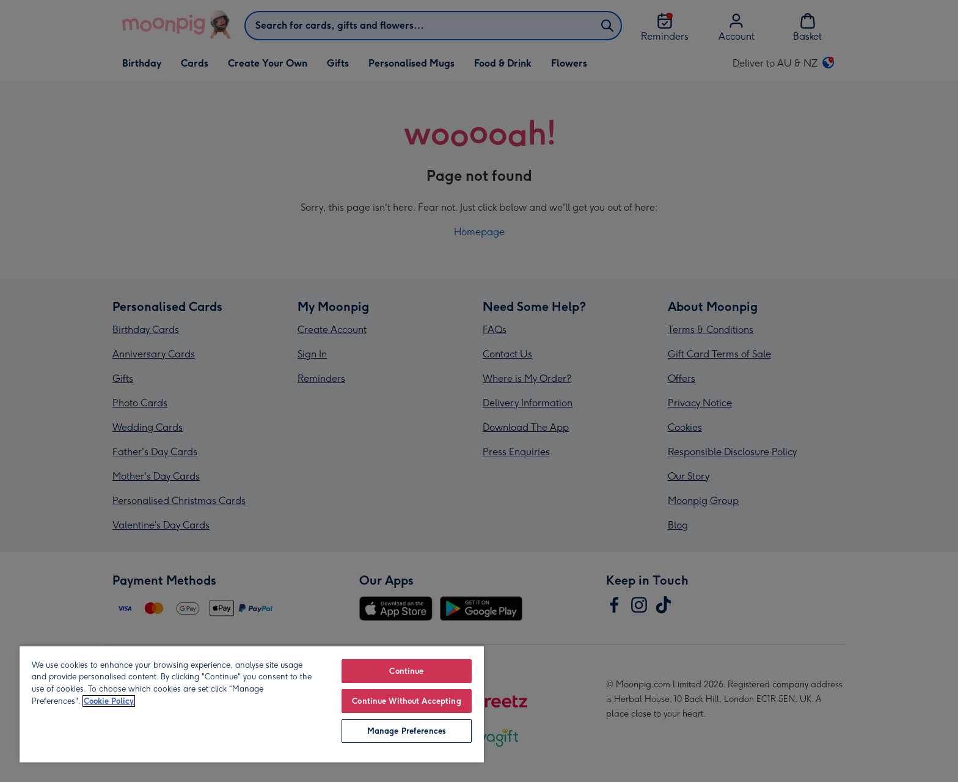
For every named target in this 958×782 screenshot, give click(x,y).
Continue (406, 671)
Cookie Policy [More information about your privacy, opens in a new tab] (109, 701)
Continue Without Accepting (406, 701)
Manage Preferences (406, 731)
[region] (252, 703)
